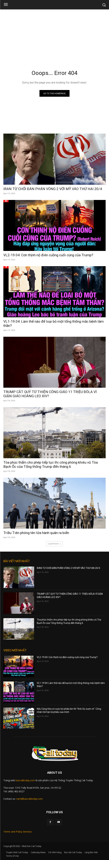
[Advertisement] (54, 34)
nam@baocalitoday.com (29, 798)
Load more (54, 543)
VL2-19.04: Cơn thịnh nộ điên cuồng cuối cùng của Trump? (48, 255)
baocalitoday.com (25, 780)
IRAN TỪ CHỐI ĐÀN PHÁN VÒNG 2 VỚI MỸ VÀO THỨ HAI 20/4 (52, 189)
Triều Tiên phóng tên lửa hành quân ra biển (36, 533)
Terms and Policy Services (17, 831)
